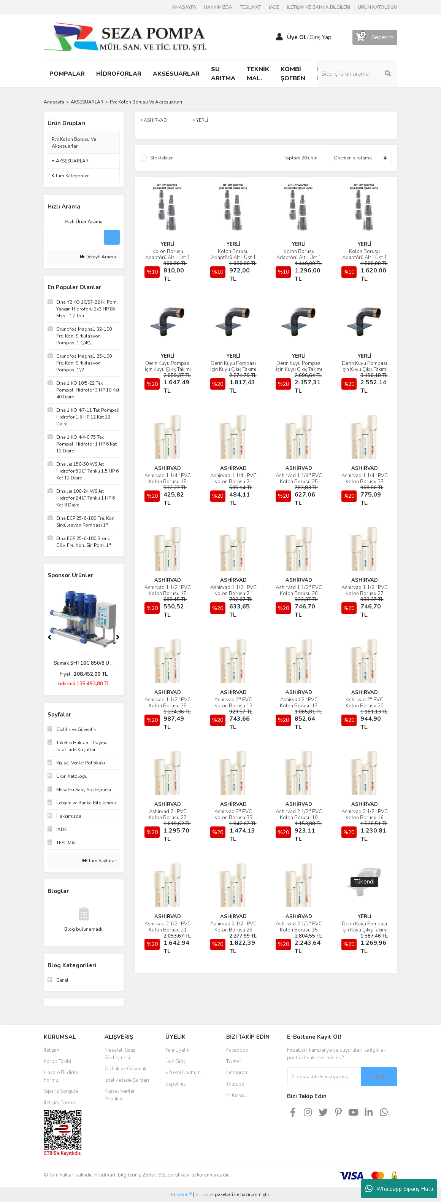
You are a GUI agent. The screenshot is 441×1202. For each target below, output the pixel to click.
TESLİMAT (250, 7)
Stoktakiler (161, 158)
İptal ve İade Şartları (127, 1080)
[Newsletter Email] (324, 1076)
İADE (274, 7)
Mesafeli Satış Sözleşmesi (120, 1054)
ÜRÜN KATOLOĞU (377, 7)
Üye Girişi (176, 1061)
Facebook (237, 1050)
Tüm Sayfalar (99, 861)
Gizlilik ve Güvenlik (125, 1068)
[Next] (118, 637)
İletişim (51, 1050)
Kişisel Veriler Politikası (120, 1095)
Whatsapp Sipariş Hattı (399, 1188)
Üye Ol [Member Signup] (296, 37)
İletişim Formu (59, 1102)
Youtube (235, 1084)
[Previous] (49, 637)
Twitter (233, 1061)
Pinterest (236, 1095)
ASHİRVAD (167, 468)
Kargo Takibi (57, 1061)
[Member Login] (279, 37)
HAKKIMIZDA (218, 7)
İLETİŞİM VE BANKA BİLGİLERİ (318, 7)
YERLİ (167, 244)
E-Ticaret (204, 1195)
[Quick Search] (73, 237)
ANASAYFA (184, 7)
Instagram (237, 1072)
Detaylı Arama (98, 257)
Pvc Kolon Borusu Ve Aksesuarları (146, 102)
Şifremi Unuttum (183, 1072)
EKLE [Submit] (379, 1077)
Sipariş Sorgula (61, 1091)
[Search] (357, 73)
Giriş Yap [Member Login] (320, 37)
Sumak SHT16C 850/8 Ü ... (84, 663)
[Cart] (374, 37)
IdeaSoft (181, 1194)
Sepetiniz (175, 1084)
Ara (112, 237)
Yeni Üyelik (177, 1050)
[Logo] (125, 37)
